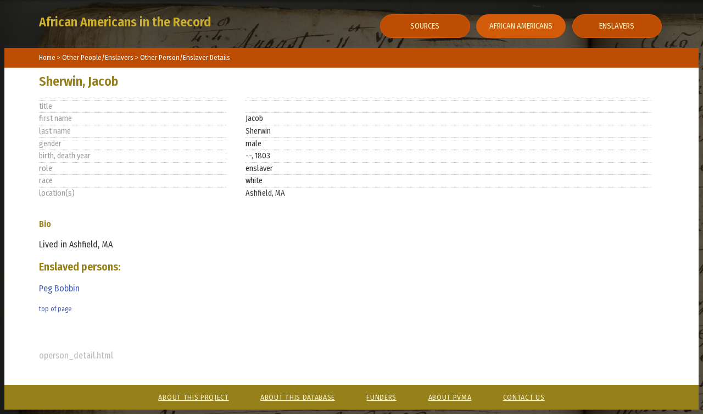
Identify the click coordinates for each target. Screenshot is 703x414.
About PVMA (450, 397)
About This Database (297, 397)
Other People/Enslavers (98, 57)
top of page (55, 309)
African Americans (521, 26)
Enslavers (616, 26)
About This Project (193, 397)
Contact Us (524, 397)
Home (47, 57)
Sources (424, 26)
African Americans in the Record (125, 22)
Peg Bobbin (59, 288)
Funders (381, 397)
